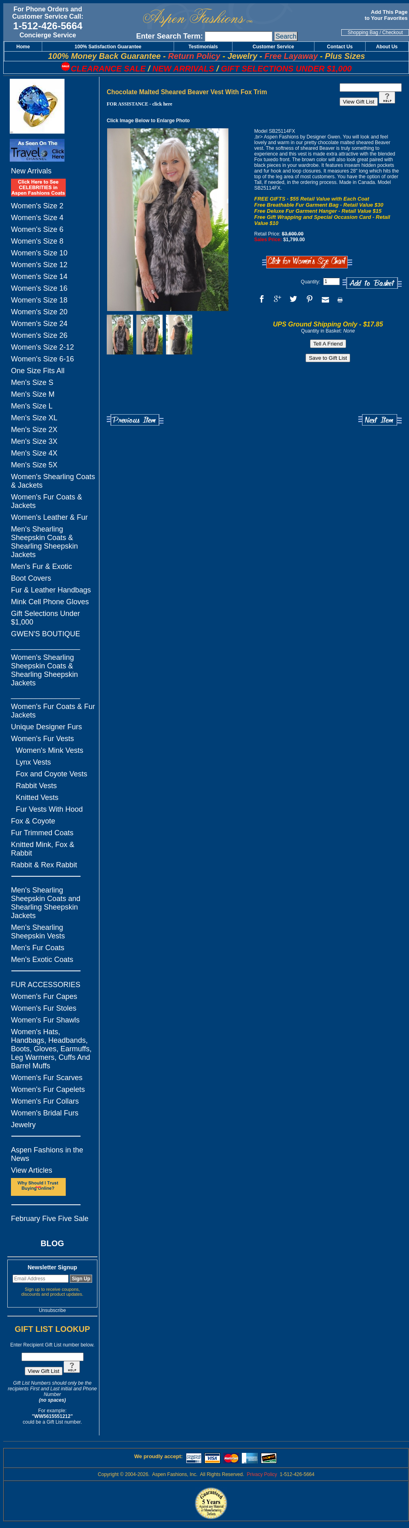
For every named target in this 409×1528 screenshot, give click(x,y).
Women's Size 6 (37, 229)
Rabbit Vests (36, 786)
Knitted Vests (37, 797)
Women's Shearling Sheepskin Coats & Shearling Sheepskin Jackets (44, 670)
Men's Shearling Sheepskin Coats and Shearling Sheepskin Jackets (45, 903)
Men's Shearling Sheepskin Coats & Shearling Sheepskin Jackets (44, 542)
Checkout (392, 32)
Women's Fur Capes (44, 996)
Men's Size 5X (34, 465)
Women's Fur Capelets (48, 1089)
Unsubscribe (52, 1310)
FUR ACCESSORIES (45, 985)
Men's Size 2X (34, 430)
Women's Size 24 (39, 324)
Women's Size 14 (39, 276)
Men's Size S (32, 382)
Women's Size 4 (37, 218)
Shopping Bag (363, 32)
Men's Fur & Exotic (41, 566)
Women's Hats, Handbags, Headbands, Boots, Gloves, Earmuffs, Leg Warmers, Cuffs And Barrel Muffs (51, 1049)
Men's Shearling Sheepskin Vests (38, 931)
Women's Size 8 (37, 241)
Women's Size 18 (39, 300)
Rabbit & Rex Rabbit (44, 865)
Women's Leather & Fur (49, 517)
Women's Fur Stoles (43, 1008)
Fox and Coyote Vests (51, 774)
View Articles (31, 1170)
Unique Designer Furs (46, 727)
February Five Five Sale (49, 1219)
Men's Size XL (34, 418)
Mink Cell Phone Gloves (50, 602)
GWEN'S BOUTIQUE (45, 634)
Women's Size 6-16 (42, 359)
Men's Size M (32, 394)
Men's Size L (31, 406)
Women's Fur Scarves (46, 1078)
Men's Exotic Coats (42, 959)
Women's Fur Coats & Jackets (46, 501)
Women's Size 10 (39, 253)
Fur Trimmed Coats (42, 833)
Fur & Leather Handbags (51, 590)
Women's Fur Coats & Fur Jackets (53, 710)
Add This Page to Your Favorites (387, 15)
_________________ (45, 646)
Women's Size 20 (39, 312)
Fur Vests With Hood (49, 809)
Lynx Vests (33, 762)
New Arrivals (31, 171)
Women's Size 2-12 (42, 347)
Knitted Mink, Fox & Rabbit (42, 849)
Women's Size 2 (37, 206)
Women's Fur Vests (42, 739)
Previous (135, 420)
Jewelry (23, 1125)
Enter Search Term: (169, 36)
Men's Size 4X (34, 453)
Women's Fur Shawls (45, 1020)
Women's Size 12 (39, 265)
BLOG (52, 1243)
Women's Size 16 (39, 288)
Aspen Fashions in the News (47, 1154)
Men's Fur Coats (37, 948)
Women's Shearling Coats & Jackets (53, 481)
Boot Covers (31, 578)
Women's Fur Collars (45, 1101)
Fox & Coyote (33, 821)
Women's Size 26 (39, 335)
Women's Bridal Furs (44, 1113)
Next (380, 420)
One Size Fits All (38, 371)
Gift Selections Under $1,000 (45, 617)
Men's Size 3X (34, 441)
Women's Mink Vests (49, 750)
